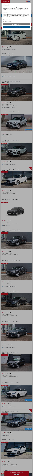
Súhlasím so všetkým (16, 27)
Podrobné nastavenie (7, 21)
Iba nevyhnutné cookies (16, 24)
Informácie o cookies (7, 19)
